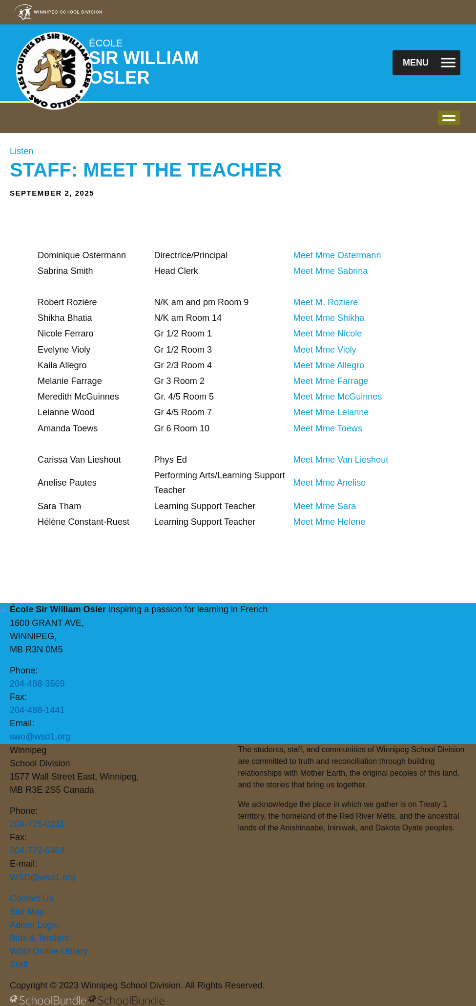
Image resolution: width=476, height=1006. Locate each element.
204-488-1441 (37, 710)
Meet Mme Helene (329, 522)
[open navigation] (426, 62)
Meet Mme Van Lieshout (341, 460)
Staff (19, 964)
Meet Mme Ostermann (337, 255)
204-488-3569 (37, 684)
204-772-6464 (37, 850)
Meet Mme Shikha (329, 318)
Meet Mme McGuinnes (337, 397)
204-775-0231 (37, 824)
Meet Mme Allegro (329, 365)
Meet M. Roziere (325, 302)
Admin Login (34, 925)
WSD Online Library (49, 951)
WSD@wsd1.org (42, 877)
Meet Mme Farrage (331, 381)
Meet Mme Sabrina (330, 271)
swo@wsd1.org (40, 736)
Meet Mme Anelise (329, 483)
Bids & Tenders (39, 938)
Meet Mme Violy (324, 350)
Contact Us (31, 898)
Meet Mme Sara (324, 506)
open (449, 118)
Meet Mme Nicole (327, 333)
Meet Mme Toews (327, 428)
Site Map (27, 912)
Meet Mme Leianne (331, 412)
